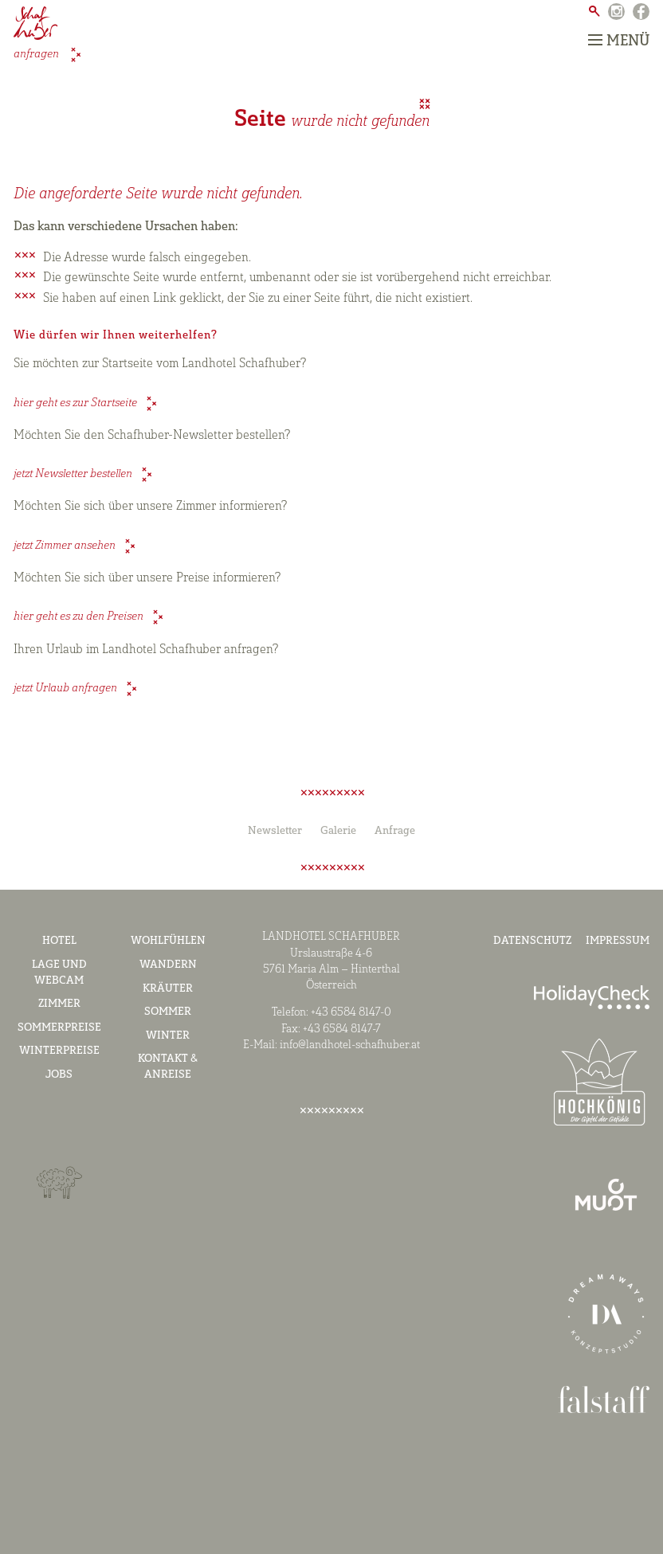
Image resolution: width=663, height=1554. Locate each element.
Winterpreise (59, 1051)
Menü (618, 41)
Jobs (59, 1075)
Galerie (338, 831)
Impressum (617, 941)
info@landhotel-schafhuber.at (350, 1045)
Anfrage (395, 831)
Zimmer (59, 1004)
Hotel (59, 941)
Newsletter (275, 831)
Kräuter (168, 989)
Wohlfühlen (168, 941)
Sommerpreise (59, 1028)
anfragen (37, 55)
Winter (168, 1036)
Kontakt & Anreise (168, 1067)
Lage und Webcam (59, 973)
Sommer (167, 1012)
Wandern (168, 965)
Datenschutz (532, 941)
